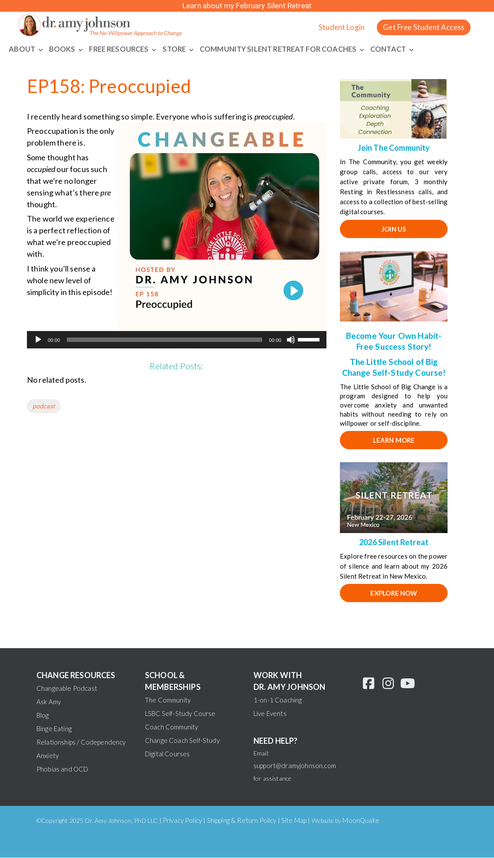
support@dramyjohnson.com (295, 766)
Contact (396, 48)
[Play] (38, 340)
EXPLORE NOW (394, 594)
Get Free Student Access (423, 27)
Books (60, 48)
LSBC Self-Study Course (180, 714)
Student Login (342, 27)
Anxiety (47, 756)
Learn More (394, 440)
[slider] (164, 340)
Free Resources (118, 48)
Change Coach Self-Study (182, 741)
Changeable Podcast (66, 688)
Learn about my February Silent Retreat (247, 5)
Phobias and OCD (62, 769)
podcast (44, 407)
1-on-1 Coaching (278, 700)
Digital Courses (167, 754)
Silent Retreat (280, 48)
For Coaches (338, 48)
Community (225, 48)
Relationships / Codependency (80, 742)
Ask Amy (48, 702)
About (20, 48)
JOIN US (394, 229)
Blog (42, 715)
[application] (176, 340)
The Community (168, 700)
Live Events (270, 714)
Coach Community (171, 727)
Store (175, 48)
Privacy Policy (182, 821)
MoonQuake (361, 821)
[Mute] (291, 340)
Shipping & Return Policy (242, 821)
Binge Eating (54, 729)
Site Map (293, 821)
